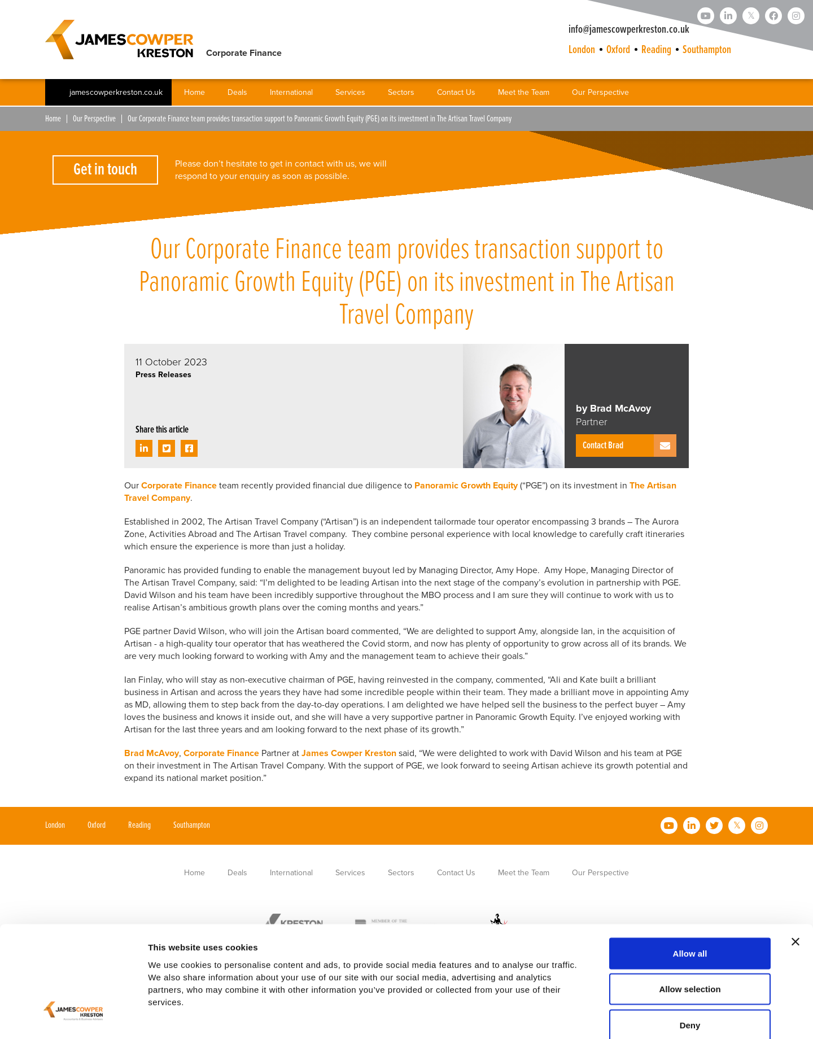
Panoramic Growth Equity (466, 485)
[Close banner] (795, 882)
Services (350, 93)
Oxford (618, 50)
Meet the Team (523, 93)
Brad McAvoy (151, 753)
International (291, 93)
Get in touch (105, 170)
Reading (656, 50)
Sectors (401, 93)
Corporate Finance (180, 485)
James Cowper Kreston (348, 753)
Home (194, 93)
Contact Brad (603, 445)
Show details (592, 1016)
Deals (237, 93)
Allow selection (689, 930)
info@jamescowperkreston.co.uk (629, 30)
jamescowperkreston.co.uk (116, 93)
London (582, 50)
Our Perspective (600, 93)
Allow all (690, 893)
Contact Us (456, 93)
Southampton (707, 50)
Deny (690, 965)
